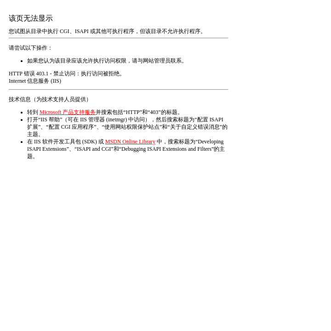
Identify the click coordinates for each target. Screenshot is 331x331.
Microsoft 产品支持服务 (68, 112)
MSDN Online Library (130, 141)
